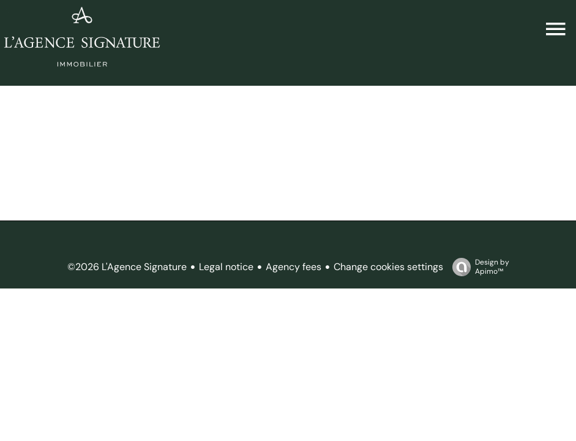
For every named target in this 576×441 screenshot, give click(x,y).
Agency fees (293, 266)
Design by (477, 266)
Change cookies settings (388, 266)
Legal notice (226, 266)
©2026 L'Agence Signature (127, 266)
